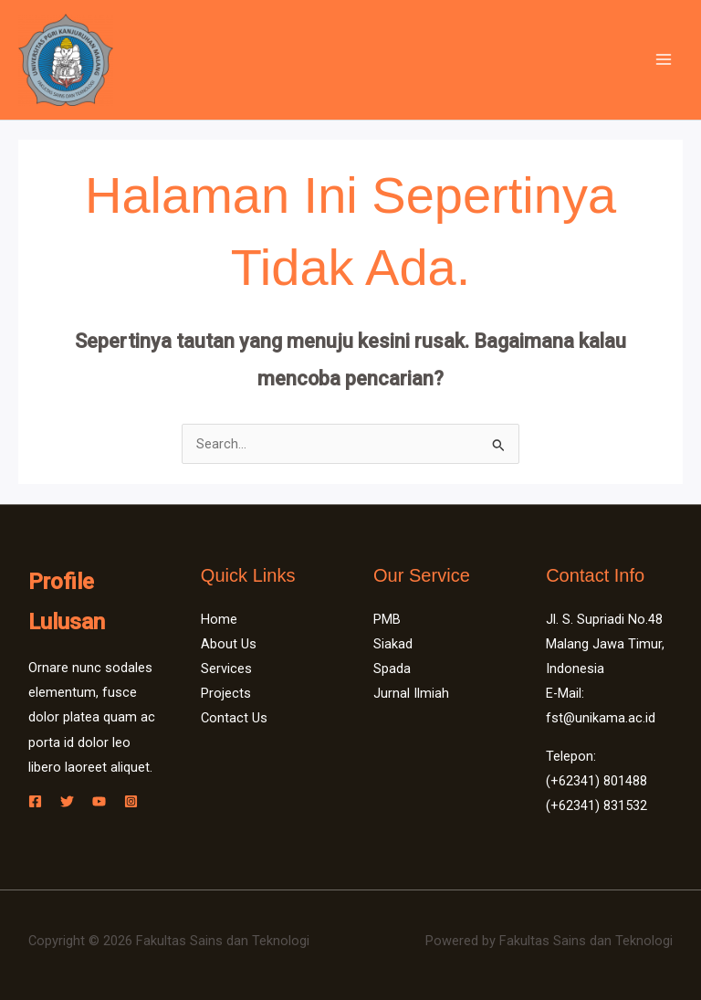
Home (219, 619)
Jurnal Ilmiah (411, 693)
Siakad (393, 644)
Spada (392, 668)
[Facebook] (35, 801)
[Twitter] (67, 801)
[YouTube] (99, 801)
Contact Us (234, 718)
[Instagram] (131, 801)
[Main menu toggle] (663, 59)
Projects (226, 693)
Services (226, 668)
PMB (387, 619)
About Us (228, 644)
